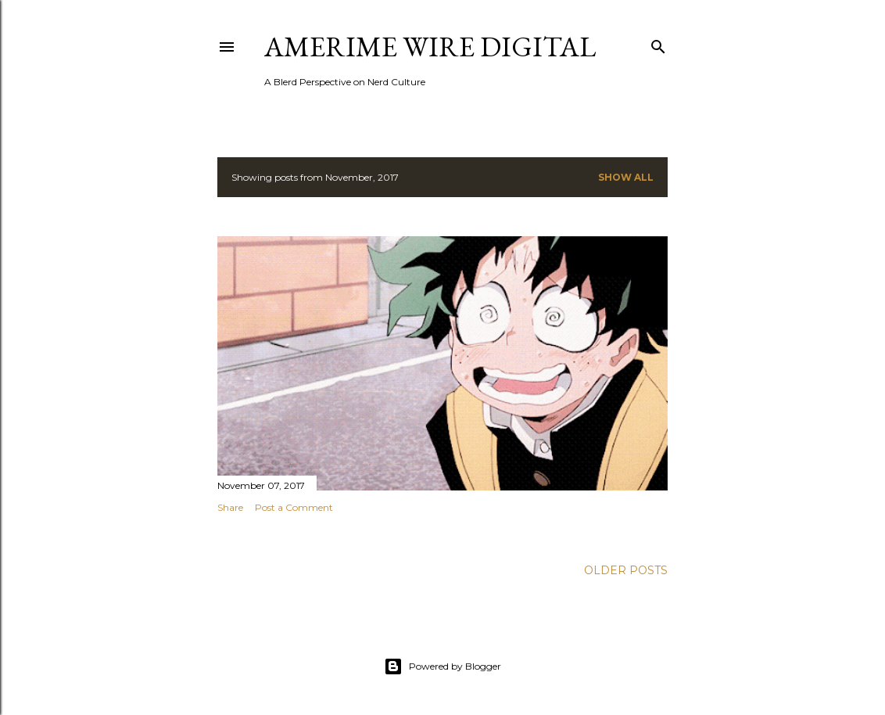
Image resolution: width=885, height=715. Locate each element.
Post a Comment (294, 507)
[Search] (658, 43)
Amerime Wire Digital (430, 46)
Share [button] (230, 507)
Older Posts (626, 570)
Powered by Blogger (442, 666)
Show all (626, 177)
